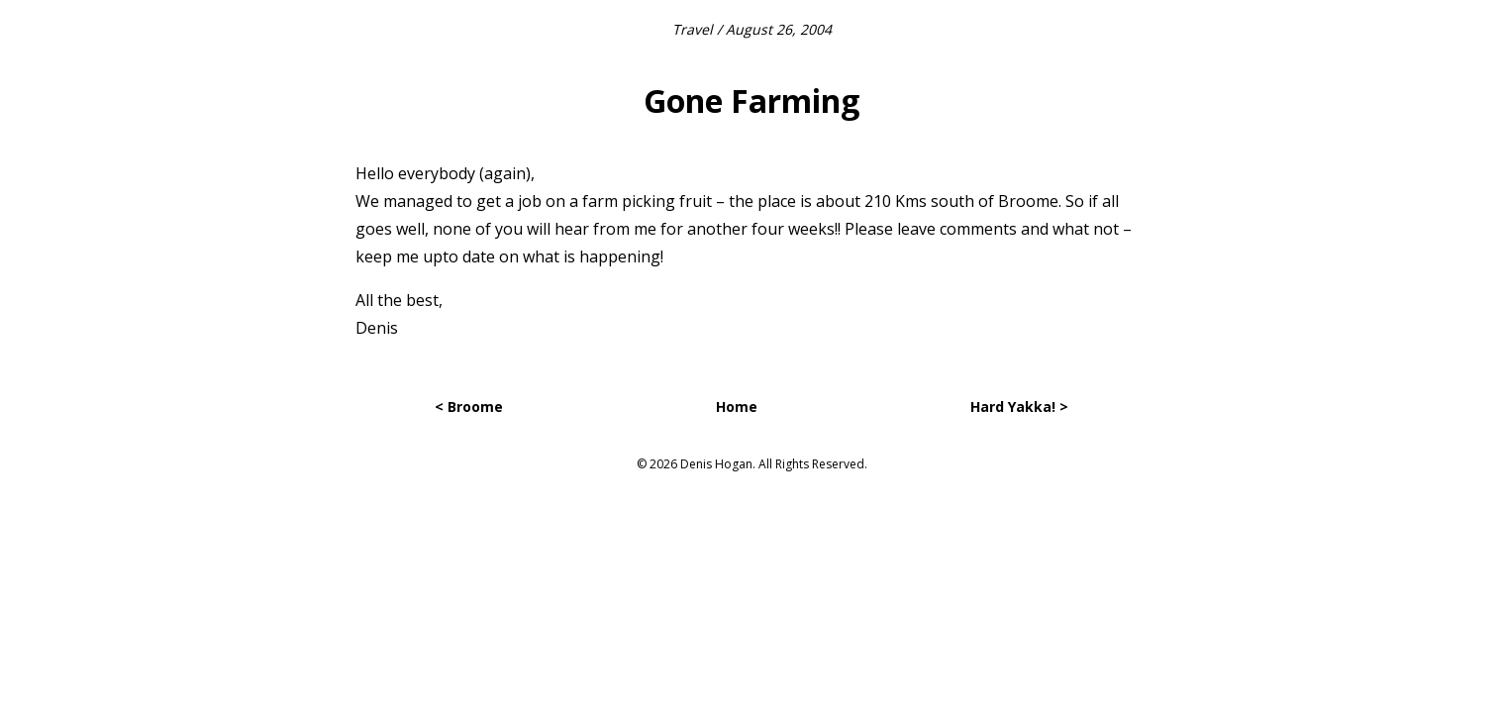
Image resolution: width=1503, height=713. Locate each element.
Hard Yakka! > (1019, 406)
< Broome (469, 406)
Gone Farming (751, 100)
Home (736, 406)
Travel (692, 29)
